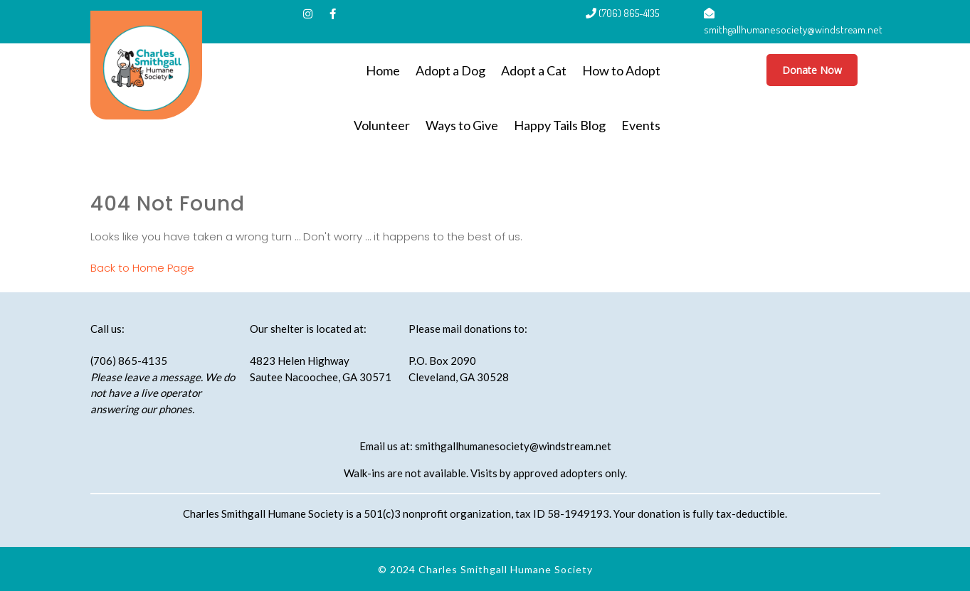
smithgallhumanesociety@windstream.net (513, 446)
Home (383, 70)
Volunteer (382, 125)
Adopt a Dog (450, 70)
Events (640, 125)
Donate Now (812, 70)
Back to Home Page (142, 267)
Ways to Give (462, 125)
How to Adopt (621, 70)
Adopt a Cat (533, 70)
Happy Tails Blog (560, 125)
